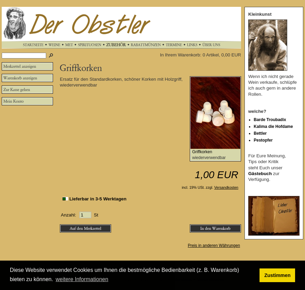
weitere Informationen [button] (82, 279)
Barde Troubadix (270, 119)
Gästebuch (260, 173)
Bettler (260, 133)
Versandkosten (226, 187)
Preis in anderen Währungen (214, 245)
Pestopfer (263, 140)
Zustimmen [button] (277, 275)
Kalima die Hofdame (273, 126)
